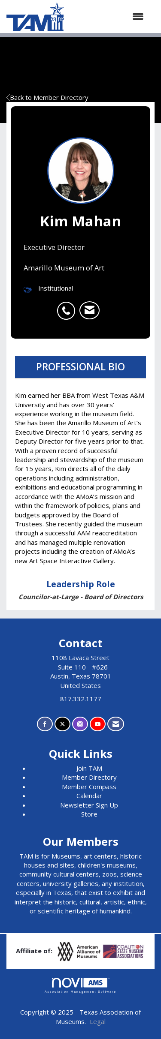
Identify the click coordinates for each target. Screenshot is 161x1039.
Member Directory (89, 777)
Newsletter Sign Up (89, 805)
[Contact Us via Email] (115, 724)
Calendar (89, 795)
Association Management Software (80, 985)
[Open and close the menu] (108, 16)
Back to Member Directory (47, 97)
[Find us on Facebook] (45, 724)
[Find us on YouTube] (98, 724)
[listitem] (68, 306)
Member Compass (89, 786)
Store (89, 814)
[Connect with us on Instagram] (80, 724)
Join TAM (89, 768)
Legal (98, 1021)
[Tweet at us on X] (62, 724)
